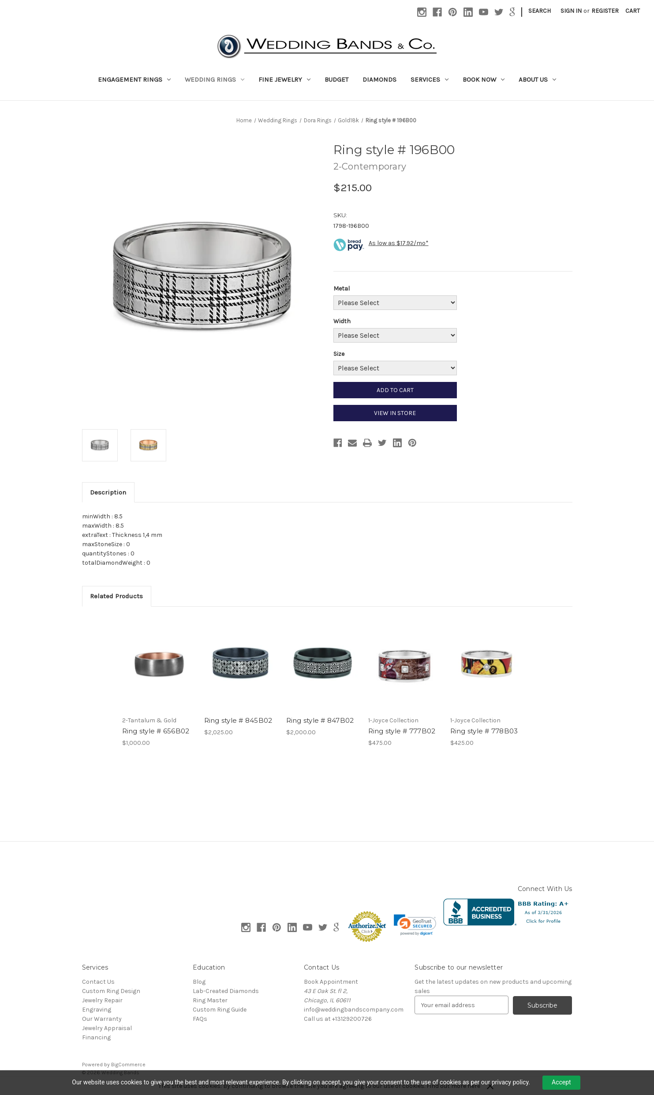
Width (342, 321)
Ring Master (210, 1000)
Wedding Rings (214, 79)
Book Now (484, 79)
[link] (415, 925)
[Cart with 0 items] (632, 11)
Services (429, 79)
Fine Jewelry (284, 79)
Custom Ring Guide (220, 1009)
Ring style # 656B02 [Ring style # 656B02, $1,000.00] (156, 731)
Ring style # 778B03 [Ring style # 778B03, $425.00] (484, 731)
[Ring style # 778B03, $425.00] (487, 663)
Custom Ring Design (111, 991)
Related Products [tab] (116, 596)
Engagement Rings (134, 79)
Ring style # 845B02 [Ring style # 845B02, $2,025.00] (238, 720)
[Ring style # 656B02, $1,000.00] (158, 663)
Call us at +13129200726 (338, 1019)
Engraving (96, 1009)
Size (338, 354)
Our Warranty (102, 1019)
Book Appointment (331, 982)
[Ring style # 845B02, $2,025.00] (241, 663)
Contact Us (98, 982)
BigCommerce (128, 1064)
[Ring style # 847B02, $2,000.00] (323, 663)
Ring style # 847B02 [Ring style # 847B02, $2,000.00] (320, 720)
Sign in (571, 11)
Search (539, 11)
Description (108, 492)
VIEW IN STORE (395, 413)
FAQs (200, 1019)
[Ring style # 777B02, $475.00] (405, 663)
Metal (341, 288)
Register (605, 11)
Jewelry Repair (102, 1000)
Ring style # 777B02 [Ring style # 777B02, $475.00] (402, 731)
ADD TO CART (395, 390)
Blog (199, 982)
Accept (561, 1082)
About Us (537, 79)
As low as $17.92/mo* (399, 243)
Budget (336, 79)
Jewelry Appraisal (107, 1028)
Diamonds (379, 79)
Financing (96, 1037)
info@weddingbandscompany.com (354, 1009)
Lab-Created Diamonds (226, 991)
